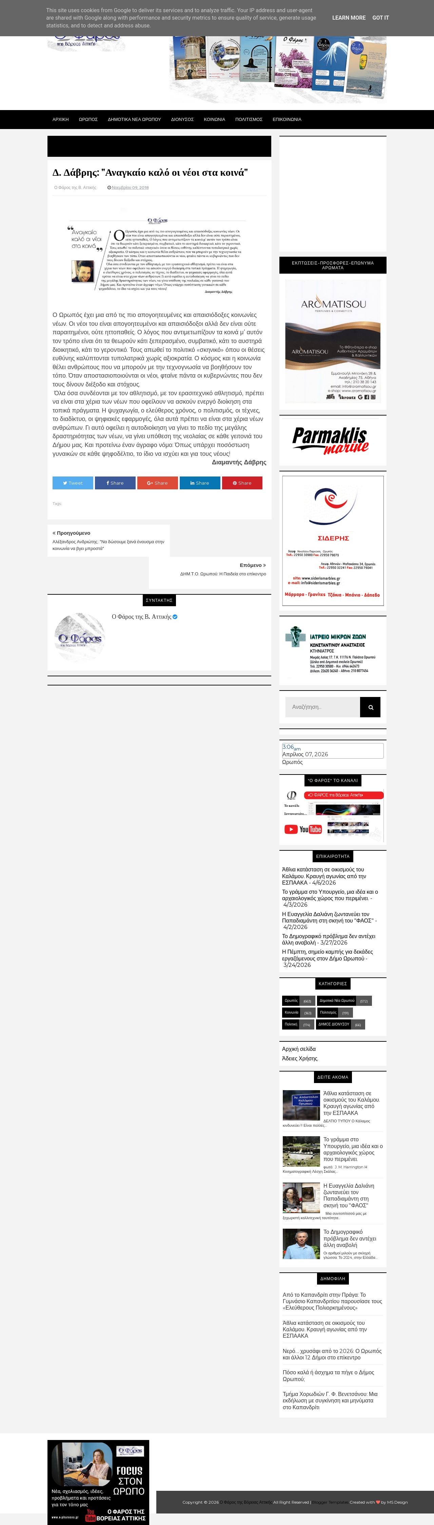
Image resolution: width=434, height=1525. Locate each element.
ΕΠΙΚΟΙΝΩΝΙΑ (287, 119)
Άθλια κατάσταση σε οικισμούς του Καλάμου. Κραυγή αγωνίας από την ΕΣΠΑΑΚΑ (324, 876)
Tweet (73, 483)
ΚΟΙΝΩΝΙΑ (214, 119)
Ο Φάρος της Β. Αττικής (141, 584)
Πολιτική (291, 1024)
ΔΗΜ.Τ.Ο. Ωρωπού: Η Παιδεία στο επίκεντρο (223, 541)
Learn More (349, 18)
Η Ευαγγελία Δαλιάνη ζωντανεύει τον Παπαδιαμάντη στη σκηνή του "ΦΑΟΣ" (328, 917)
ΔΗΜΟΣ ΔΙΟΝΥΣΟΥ (334, 1024)
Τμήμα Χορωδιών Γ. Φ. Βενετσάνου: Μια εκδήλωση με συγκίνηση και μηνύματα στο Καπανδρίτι (330, 1400)
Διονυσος (182, 119)
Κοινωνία (291, 1012)
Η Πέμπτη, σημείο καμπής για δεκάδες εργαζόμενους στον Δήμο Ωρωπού (327, 955)
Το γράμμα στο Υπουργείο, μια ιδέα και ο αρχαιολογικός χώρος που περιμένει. (330, 895)
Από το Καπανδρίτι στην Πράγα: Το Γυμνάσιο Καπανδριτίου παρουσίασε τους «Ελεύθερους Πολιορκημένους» (332, 1301)
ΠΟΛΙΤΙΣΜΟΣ (248, 119)
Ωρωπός (292, 762)
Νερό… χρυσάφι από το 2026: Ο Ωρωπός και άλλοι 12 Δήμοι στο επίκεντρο (332, 1354)
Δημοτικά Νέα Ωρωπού (337, 1000)
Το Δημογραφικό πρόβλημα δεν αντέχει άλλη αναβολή (349, 1238)
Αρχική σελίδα (299, 1049)
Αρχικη (61, 119)
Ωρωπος (88, 119)
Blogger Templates (330, 1502)
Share (115, 483)
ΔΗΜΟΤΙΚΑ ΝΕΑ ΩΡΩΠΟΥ (134, 119)
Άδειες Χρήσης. (300, 1058)
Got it (380, 18)
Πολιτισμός (328, 1012)
